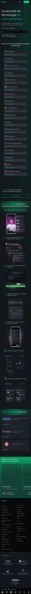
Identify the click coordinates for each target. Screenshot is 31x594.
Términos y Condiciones (21, 536)
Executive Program (20, 513)
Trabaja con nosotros (21, 515)
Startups (4, 546)
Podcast (18, 518)
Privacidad (19, 538)
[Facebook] (20, 592)
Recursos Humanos (6, 541)
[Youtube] (2, 592)
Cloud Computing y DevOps (7, 549)
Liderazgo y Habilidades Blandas (8, 521)
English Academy (5, 509)
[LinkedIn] (11, 592)
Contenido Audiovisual (6, 526)
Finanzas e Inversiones (6, 544)
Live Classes (19, 509)
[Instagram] (7, 592)
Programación (5, 534)
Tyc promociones (20, 540)
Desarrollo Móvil (5, 529)
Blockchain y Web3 (6, 539)
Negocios (4, 536)
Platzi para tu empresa (12, 36)
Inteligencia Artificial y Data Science (8, 515)
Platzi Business (20, 507)
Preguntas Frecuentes (21, 528)
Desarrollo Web (5, 507)
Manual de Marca (20, 523)
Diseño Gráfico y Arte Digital (8, 531)
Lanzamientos (19, 511)
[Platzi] (3, 2)
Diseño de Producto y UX (7, 524)
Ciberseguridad (5, 518)
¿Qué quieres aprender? (8, 28)
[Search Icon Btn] (27, 32)
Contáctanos (19, 531)
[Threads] (28, 592)
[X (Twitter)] (24, 592)
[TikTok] (15, 592)
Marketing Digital (5, 512)
